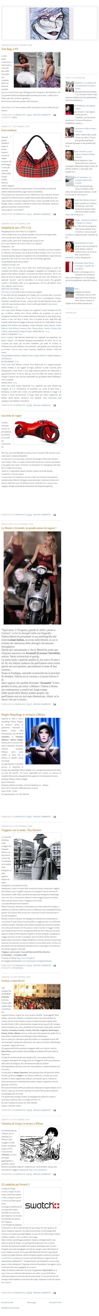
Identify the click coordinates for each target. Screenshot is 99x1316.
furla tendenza (9, 130)
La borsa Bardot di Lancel (83, 243)
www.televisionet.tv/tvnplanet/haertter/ (37, 961)
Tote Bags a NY (9, 49)
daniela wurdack (49, 14)
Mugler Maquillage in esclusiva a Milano (23, 714)
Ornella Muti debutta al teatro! (84, 200)
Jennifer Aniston (50, 328)
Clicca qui (46, 483)
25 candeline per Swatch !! (15, 1184)
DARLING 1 (6, 250)
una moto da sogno (11, 415)
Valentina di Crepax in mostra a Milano (22, 1123)
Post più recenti (7, 1302)
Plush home (6, 364)
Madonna (17, 355)
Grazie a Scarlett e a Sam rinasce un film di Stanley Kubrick (84, 154)
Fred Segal (5, 310)
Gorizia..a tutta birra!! (13, 980)
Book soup (5, 386)
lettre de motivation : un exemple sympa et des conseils (82, 180)
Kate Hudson (13, 325)
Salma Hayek (13, 331)
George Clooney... (26, 331)
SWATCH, (8, 1258)
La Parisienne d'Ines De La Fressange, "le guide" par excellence (83, 266)
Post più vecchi (55, 1302)
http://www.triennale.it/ (26, 958)
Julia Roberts (14, 328)
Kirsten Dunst (52, 304)
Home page (31, 1302)
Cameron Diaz (17, 286)
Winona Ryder (37, 328)
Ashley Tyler (6, 268)
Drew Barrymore (50, 398)
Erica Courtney (7, 337)
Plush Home (18, 371)
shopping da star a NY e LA (16, 227)
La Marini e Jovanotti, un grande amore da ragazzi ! (28, 528)
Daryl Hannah (49, 325)
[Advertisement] (82, 56)
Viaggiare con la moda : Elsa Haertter (21, 830)
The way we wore (8, 292)
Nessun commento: (42, 115)
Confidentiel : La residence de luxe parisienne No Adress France (84, 86)
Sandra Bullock (40, 355)
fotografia (17, 968)
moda (14, 117)
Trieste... (76, 289)
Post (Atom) (14, 1308)
